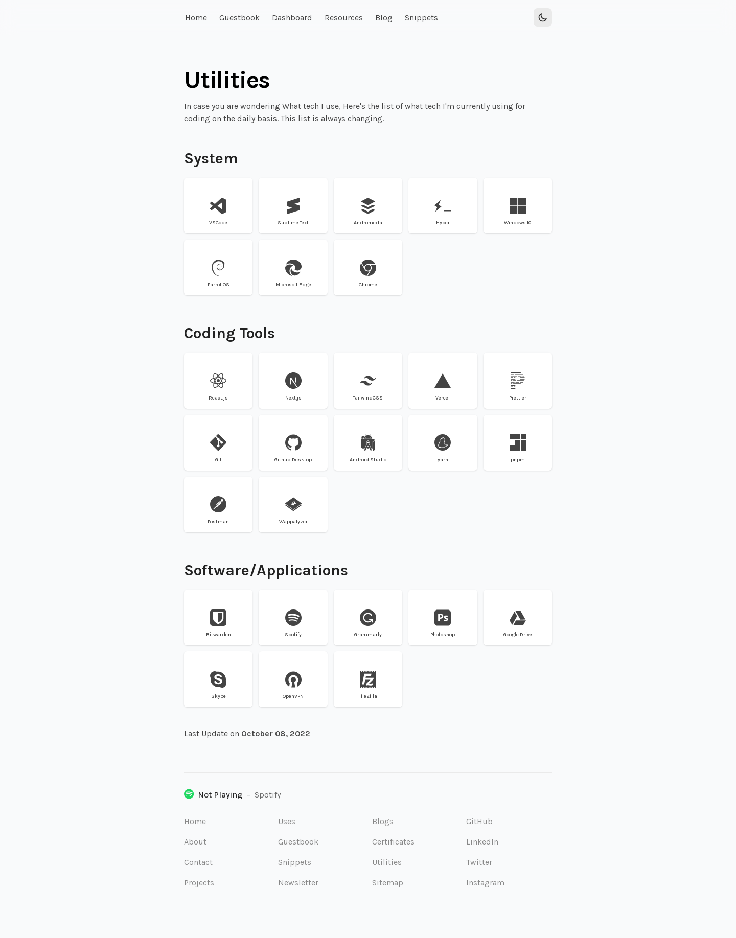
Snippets (294, 862)
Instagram (485, 882)
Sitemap (387, 882)
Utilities (387, 862)
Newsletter (298, 882)
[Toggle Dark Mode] (543, 17)
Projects (199, 882)
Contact (198, 862)
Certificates (393, 842)
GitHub (479, 821)
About (195, 842)
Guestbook (298, 842)
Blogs (383, 821)
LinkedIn (482, 842)
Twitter (479, 862)
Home (195, 821)
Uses (286, 821)
